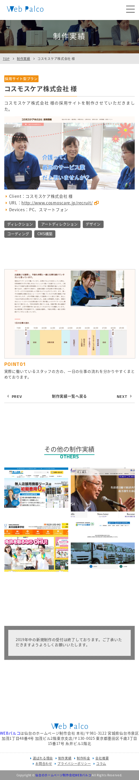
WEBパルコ (10, 733)
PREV (17, 396)
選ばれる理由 (43, 758)
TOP (6, 58)
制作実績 (23, 58)
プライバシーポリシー (74, 763)
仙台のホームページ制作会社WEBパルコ (63, 775)
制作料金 (83, 758)
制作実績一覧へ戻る (69, 396)
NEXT (122, 396)
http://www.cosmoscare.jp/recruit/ (56, 202)
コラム (101, 763)
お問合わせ (43, 763)
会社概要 (102, 758)
